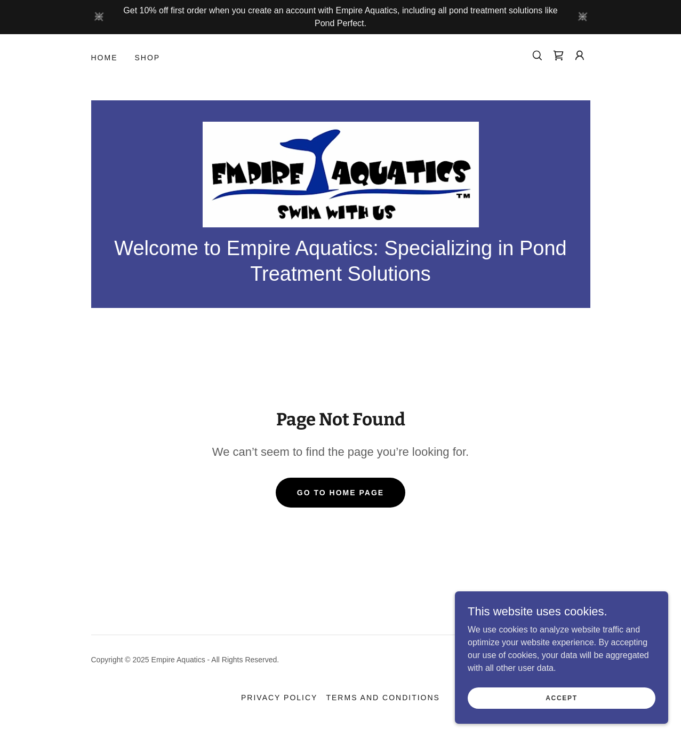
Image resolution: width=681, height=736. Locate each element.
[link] (558, 55)
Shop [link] (148, 57)
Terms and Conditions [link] (383, 697)
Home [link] (104, 57)
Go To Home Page (340, 492)
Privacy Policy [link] (279, 697)
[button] (579, 55)
